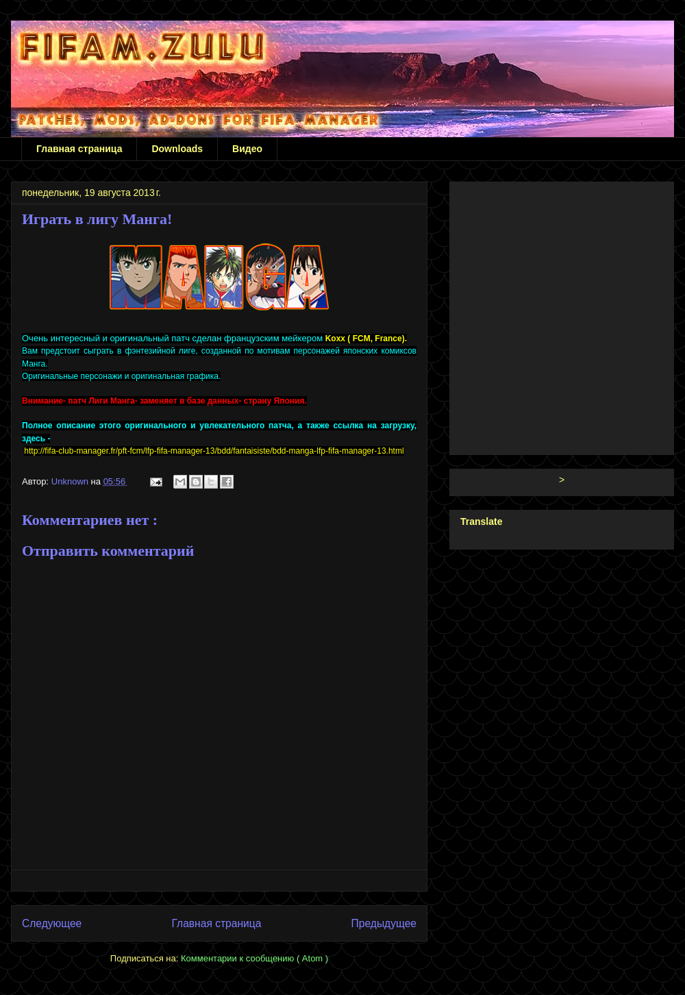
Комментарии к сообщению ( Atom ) (254, 958)
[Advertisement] (128, 315)
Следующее (52, 923)
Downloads (177, 148)
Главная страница (79, 148)
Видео (247, 148)
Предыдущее (383, 923)
